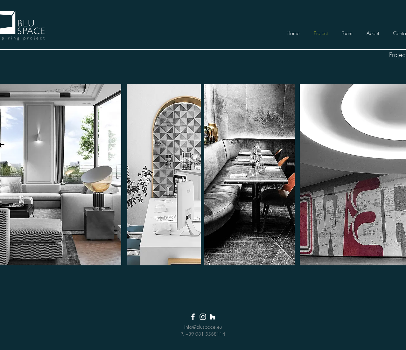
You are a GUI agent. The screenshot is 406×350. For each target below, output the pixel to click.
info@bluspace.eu (203, 326)
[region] (164, 174)
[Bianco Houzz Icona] (212, 316)
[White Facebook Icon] (193, 316)
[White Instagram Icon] (203, 316)
